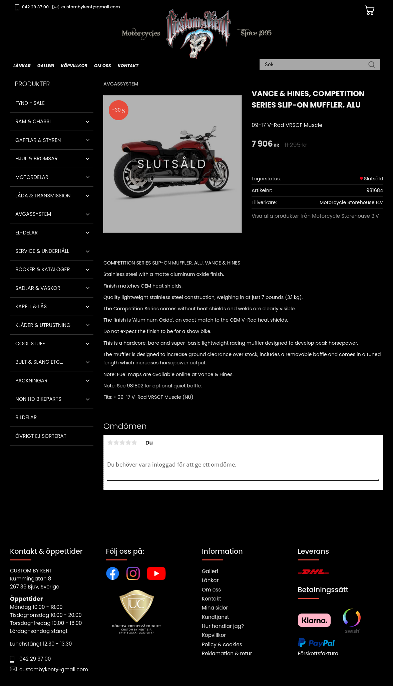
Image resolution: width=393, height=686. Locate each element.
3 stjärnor (122, 443)
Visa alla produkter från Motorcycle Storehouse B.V (315, 215)
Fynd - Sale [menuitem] (30, 103)
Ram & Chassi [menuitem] (33, 121)
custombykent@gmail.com (90, 7)
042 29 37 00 (35, 7)
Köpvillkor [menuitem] (74, 65)
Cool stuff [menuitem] (30, 343)
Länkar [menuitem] (22, 65)
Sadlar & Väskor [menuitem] (37, 288)
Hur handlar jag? (223, 626)
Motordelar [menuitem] (31, 177)
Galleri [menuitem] (45, 65)
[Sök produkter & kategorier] (316, 65)
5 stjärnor (134, 443)
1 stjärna (110, 443)
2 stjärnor (116, 443)
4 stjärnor (128, 443)
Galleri (210, 571)
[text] (265, 144)
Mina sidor (215, 607)
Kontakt (211, 598)
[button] (87, 121)
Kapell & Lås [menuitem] (31, 306)
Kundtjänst (215, 617)
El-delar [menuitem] (26, 232)
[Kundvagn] (369, 10)
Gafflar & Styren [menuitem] (38, 140)
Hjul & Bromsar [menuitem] (36, 158)
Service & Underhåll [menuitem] (42, 250)
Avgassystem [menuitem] (33, 213)
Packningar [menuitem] (31, 380)
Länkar (210, 580)
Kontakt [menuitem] (128, 65)
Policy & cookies (222, 644)
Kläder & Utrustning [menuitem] (42, 325)
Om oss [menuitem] (102, 65)
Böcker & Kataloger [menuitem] (42, 269)
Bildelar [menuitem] (26, 417)
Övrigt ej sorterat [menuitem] (40, 436)
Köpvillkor (214, 635)
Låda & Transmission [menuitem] (42, 195)
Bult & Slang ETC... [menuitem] (39, 361)
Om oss (211, 589)
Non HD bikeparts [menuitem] (38, 398)
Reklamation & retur (227, 653)
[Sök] (371, 65)
